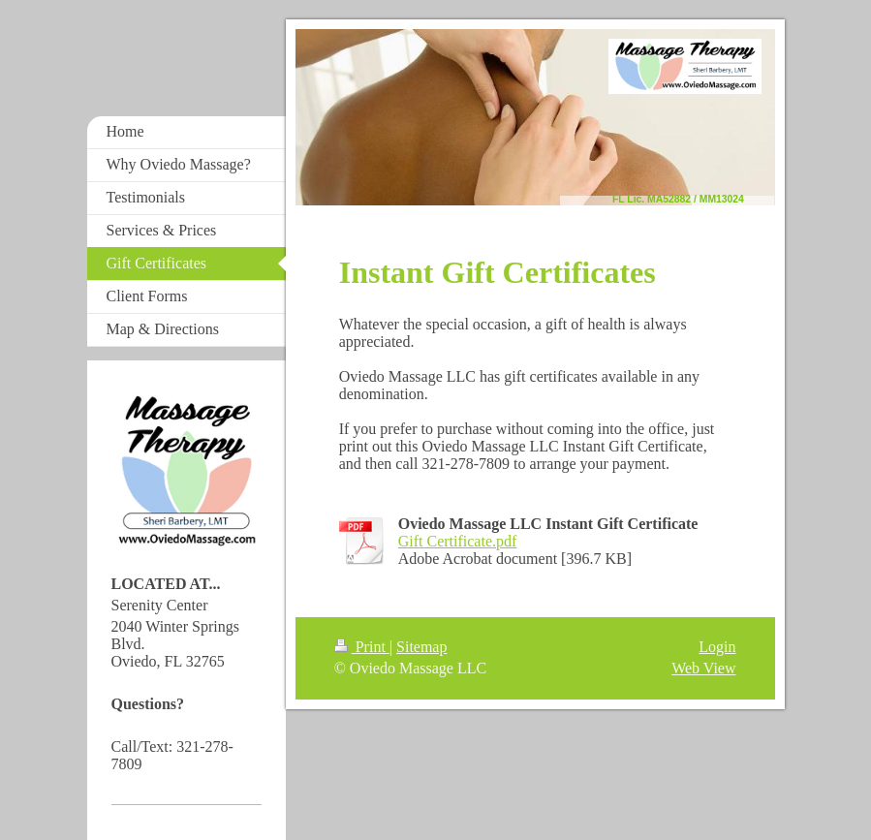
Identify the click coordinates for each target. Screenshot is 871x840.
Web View (703, 668)
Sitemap (421, 646)
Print (361, 646)
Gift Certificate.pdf (457, 541)
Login (717, 646)
